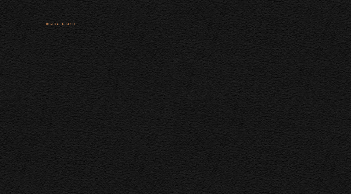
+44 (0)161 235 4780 (110, 23)
